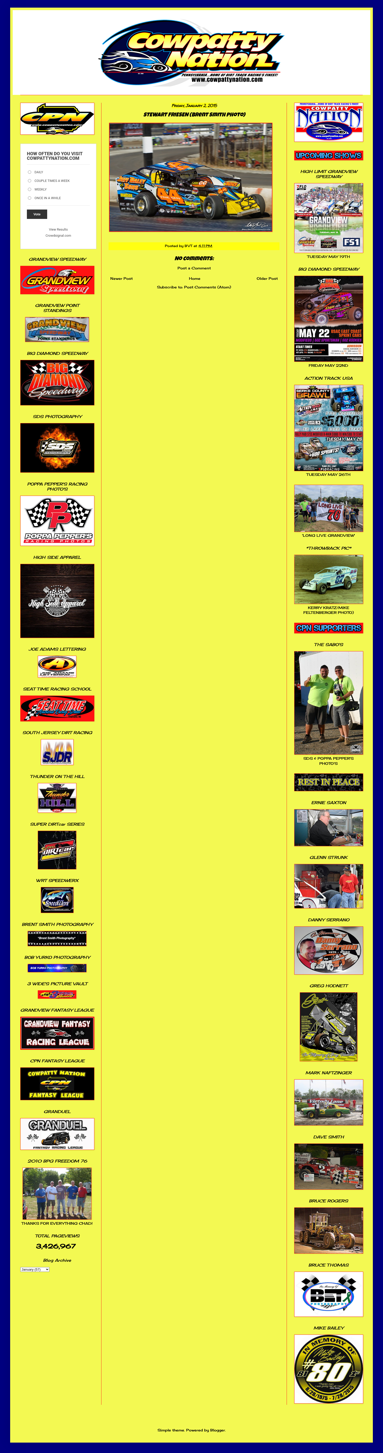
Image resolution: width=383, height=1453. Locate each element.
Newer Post (121, 278)
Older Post (267, 278)
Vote (37, 214)
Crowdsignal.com (58, 235)
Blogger (217, 1430)
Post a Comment (194, 268)
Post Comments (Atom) (207, 287)
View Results (58, 229)
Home (194, 278)
